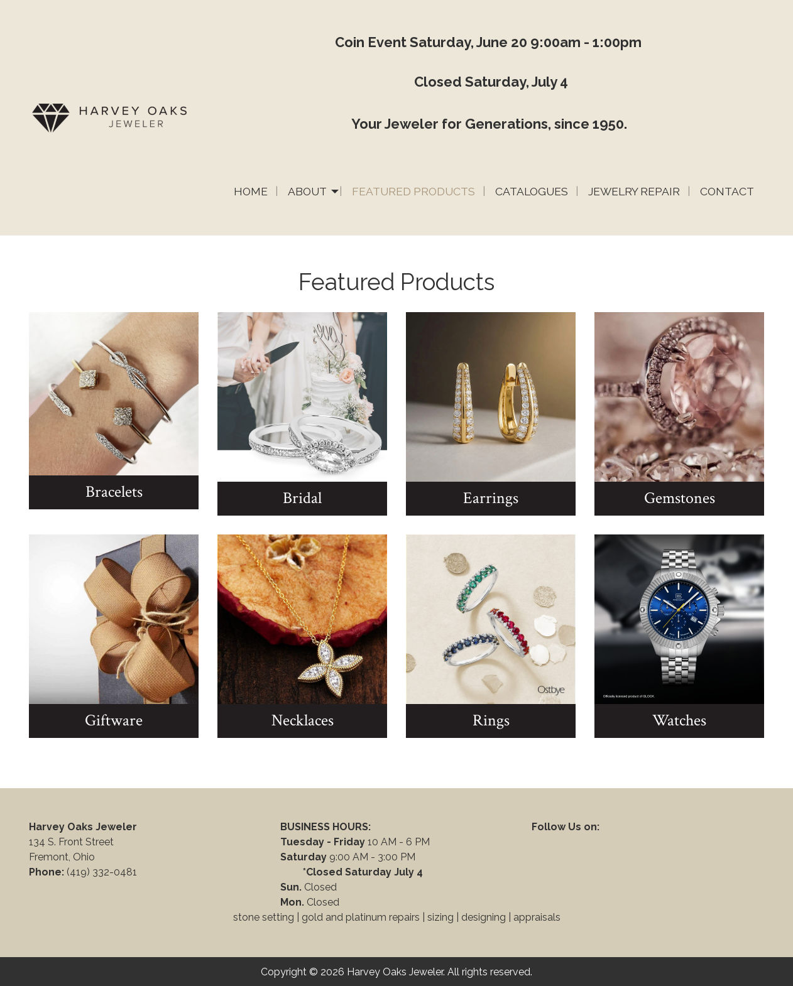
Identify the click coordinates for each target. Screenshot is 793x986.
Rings (491, 720)
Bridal (302, 498)
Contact (727, 191)
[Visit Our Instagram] (582, 841)
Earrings (490, 498)
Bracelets (114, 491)
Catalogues (531, 191)
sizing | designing (466, 917)
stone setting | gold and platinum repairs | (329, 917)
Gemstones (679, 498)
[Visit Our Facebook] (542, 841)
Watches (679, 720)
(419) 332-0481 (103, 872)
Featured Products (413, 191)
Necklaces (302, 720)
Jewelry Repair (634, 191)
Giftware (114, 720)
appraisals (537, 917)
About (307, 191)
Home (251, 191)
